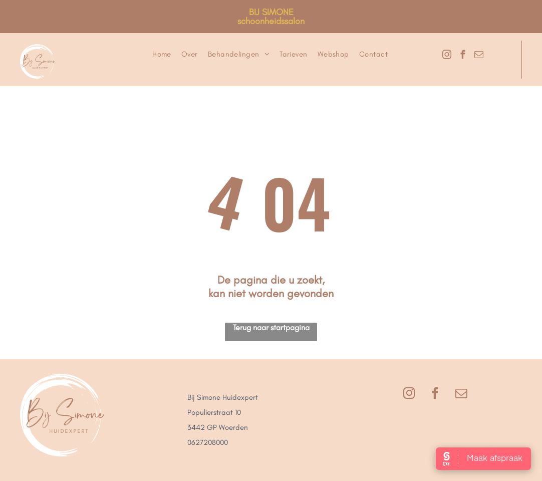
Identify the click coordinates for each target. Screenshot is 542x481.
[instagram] (446, 56)
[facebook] (462, 56)
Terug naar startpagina (271, 327)
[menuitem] (161, 54)
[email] (478, 56)
